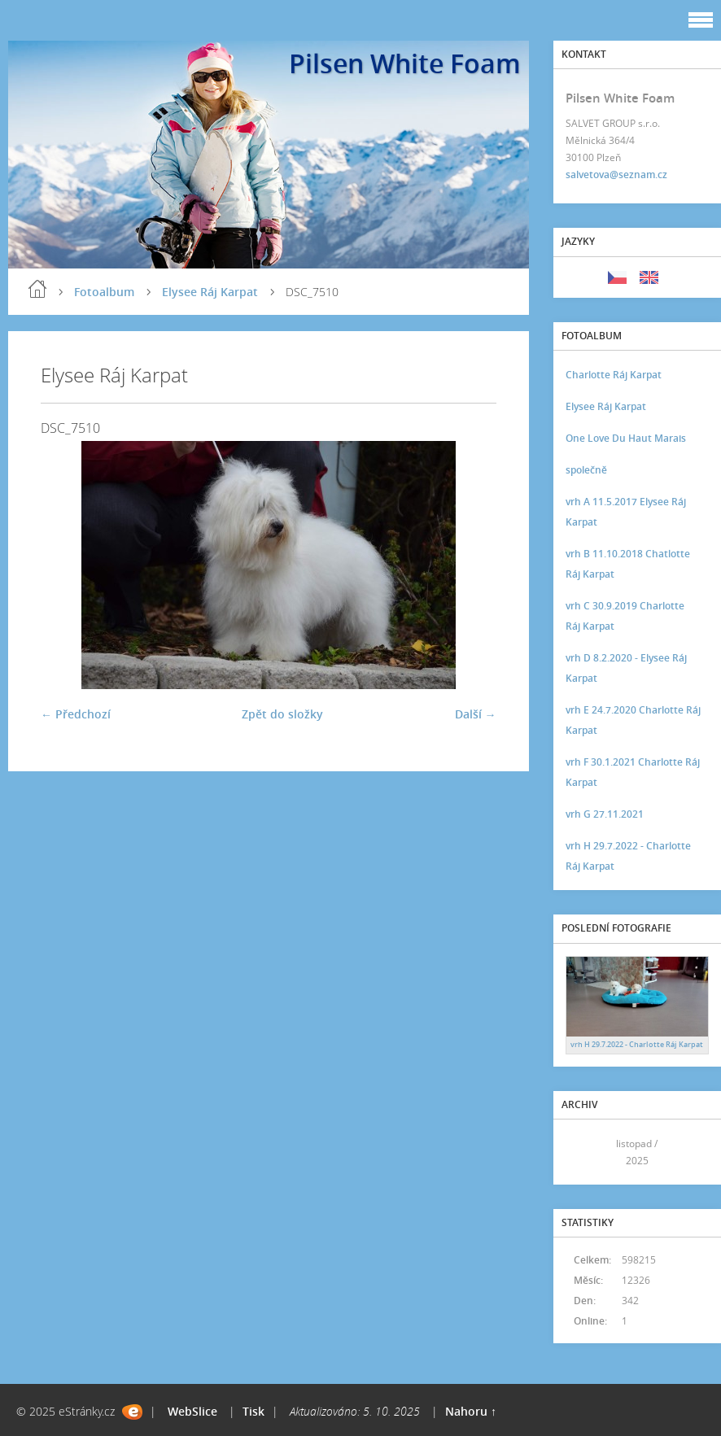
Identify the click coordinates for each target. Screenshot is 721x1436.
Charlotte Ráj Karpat (614, 375)
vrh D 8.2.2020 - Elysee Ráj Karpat (626, 668)
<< (583, 1152)
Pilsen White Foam (405, 63)
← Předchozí (76, 714)
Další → (475, 714)
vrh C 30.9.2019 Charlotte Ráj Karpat (625, 616)
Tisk (253, 1411)
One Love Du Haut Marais (626, 438)
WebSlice (192, 1411)
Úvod (37, 289)
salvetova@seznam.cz (616, 174)
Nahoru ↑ (470, 1411)
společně (586, 470)
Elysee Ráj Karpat (210, 291)
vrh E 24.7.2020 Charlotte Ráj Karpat (633, 720)
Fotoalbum (104, 291)
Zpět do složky (282, 714)
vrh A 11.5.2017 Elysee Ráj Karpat (626, 512)
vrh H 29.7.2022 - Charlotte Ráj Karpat (628, 856)
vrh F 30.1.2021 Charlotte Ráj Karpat (633, 772)
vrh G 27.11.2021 (605, 814)
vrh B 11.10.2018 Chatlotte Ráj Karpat (628, 564)
